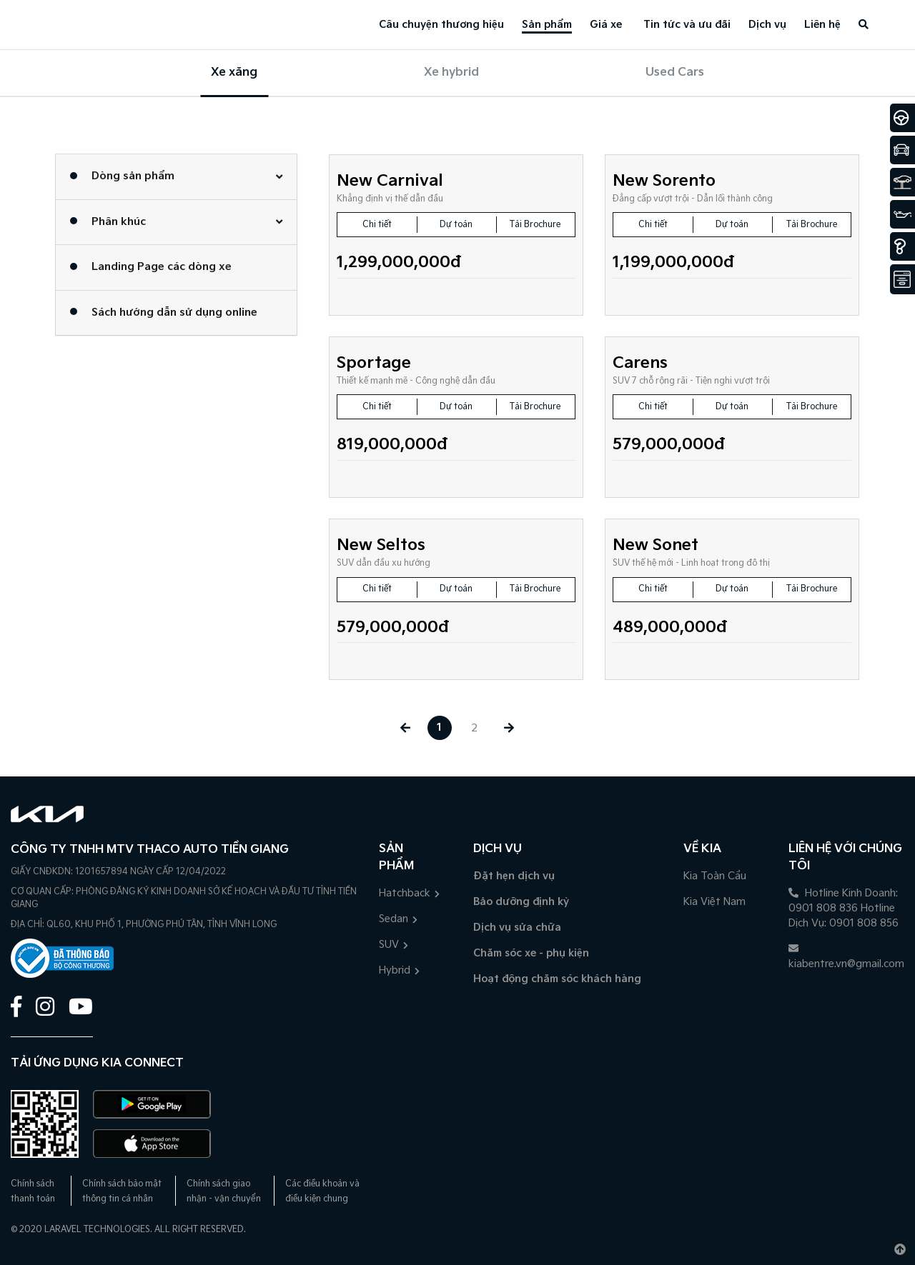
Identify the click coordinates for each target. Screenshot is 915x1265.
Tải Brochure (535, 224)
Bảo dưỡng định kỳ (521, 902)
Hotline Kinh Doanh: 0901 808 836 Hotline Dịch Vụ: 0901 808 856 (843, 908)
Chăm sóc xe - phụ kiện (531, 953)
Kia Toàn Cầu (714, 876)
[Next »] (510, 728)
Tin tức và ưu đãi (687, 25)
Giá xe (606, 25)
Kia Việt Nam (714, 902)
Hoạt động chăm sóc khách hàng (557, 979)
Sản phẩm (547, 25)
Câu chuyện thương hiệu (441, 25)
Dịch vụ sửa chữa (517, 927)
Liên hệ (822, 25)
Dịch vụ (767, 25)
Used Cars (675, 72)
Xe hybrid (451, 72)
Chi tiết (377, 224)
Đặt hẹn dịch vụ (514, 876)
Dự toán (456, 224)
